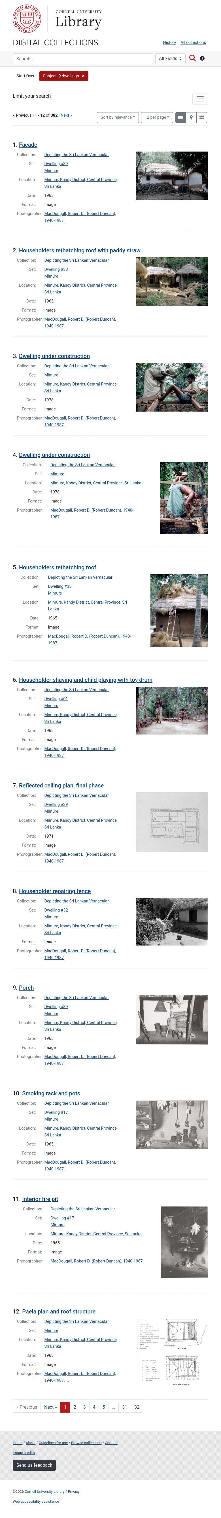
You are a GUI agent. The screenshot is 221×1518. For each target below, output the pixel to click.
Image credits (24, 1453)
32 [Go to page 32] (136, 1407)
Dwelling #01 (56, 699)
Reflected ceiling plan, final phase (61, 785)
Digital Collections (55, 41)
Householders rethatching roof (57, 567)
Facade (28, 144)
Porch (26, 987)
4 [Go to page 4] (94, 1407)
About (30, 1443)
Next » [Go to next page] (50, 1407)
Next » (66, 115)
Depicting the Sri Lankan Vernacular (76, 154)
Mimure (51, 170)
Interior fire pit (40, 1199)
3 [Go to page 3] (84, 1407)
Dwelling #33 (56, 269)
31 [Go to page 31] (124, 1407)
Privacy (73, 1491)
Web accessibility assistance (36, 1501)
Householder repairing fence (55, 891)
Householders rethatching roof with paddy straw (80, 250)
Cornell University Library (45, 1491)
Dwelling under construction (54, 356)
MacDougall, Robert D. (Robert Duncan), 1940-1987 (97, 1261)
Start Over (25, 76)
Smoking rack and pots (51, 1093)
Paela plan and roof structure (58, 1311)
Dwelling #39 (56, 163)
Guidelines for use (53, 1443)
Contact (111, 1443)
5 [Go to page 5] (104, 1407)
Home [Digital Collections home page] (17, 1443)
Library (78, 19)
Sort (116, 117)
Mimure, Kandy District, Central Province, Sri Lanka (95, 483)
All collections (193, 42)
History (169, 42)
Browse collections (86, 1443)
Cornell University (27, 19)
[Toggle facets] (200, 99)
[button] (63, 76)
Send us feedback (34, 1465)
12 (155, 117)
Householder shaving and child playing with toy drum (85, 679)
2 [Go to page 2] (75, 1407)
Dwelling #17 (56, 1112)
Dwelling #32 (56, 910)
